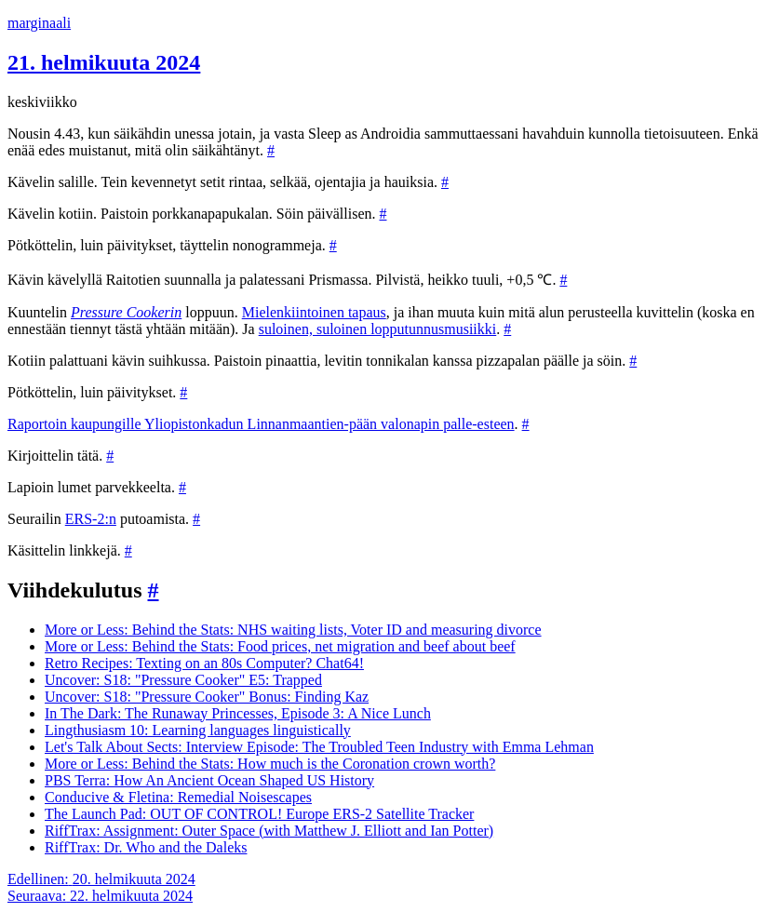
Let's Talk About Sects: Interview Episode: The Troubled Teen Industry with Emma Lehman (319, 747)
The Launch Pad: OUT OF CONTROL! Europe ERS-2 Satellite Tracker (259, 814)
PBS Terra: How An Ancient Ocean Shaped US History (209, 780)
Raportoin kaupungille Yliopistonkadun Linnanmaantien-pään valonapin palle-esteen (261, 424)
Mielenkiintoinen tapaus (314, 312)
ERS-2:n (90, 519)
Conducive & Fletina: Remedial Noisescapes (178, 797)
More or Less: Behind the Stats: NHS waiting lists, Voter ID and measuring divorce (293, 629)
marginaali (39, 23)
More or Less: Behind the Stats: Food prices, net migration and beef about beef (280, 646)
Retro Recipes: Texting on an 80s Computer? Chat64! (204, 663)
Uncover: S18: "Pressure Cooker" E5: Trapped (183, 680)
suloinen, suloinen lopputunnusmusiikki (378, 329)
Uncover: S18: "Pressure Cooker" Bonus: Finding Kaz (207, 696)
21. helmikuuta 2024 (103, 62)
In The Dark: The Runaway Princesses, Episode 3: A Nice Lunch (238, 713)
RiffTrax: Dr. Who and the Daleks (146, 847)
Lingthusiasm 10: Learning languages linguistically (198, 730)
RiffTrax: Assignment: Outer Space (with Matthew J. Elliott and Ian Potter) (269, 830)
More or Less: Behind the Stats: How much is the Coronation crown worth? (270, 763)
